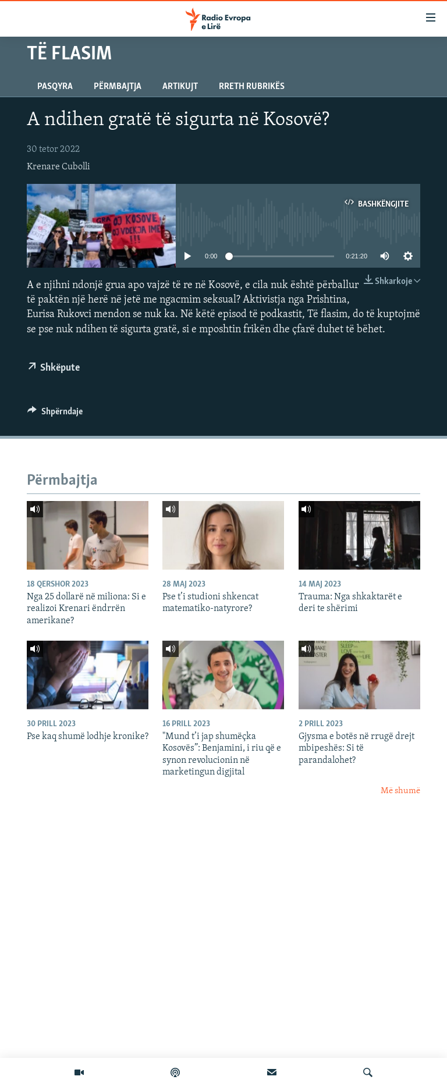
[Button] (55, 414)
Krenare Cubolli (58, 167)
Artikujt (180, 86)
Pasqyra (55, 86)
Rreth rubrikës (252, 86)
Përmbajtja (117, 86)
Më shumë (400, 791)
